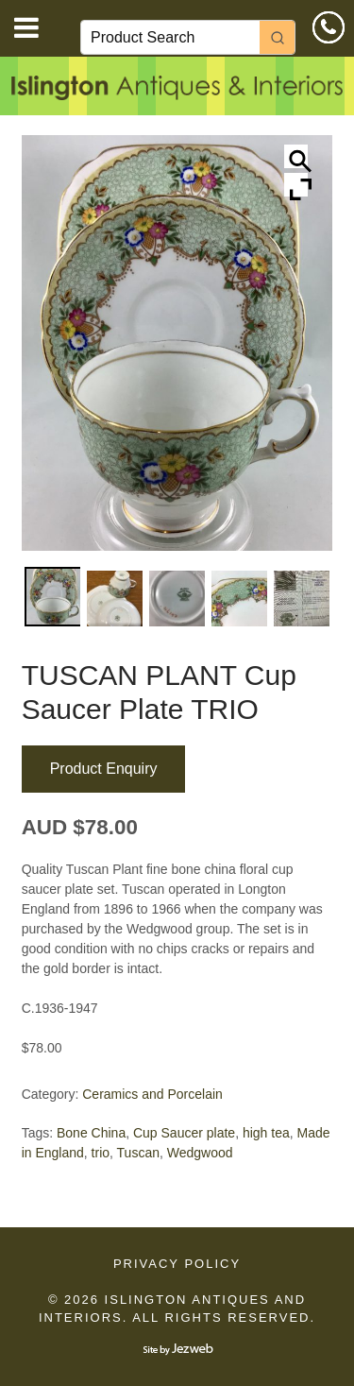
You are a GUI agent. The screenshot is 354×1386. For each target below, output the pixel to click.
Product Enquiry (104, 769)
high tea (266, 1132)
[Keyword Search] (170, 37)
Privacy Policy (177, 1264)
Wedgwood (200, 1152)
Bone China (91, 1132)
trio (101, 1152)
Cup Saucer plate (184, 1132)
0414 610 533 (328, 27)
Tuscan (138, 1152)
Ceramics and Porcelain (152, 1094)
